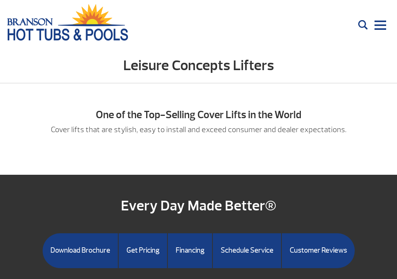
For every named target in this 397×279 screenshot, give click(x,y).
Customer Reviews (318, 250)
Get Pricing (142, 250)
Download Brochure (80, 250)
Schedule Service (247, 250)
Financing (190, 250)
